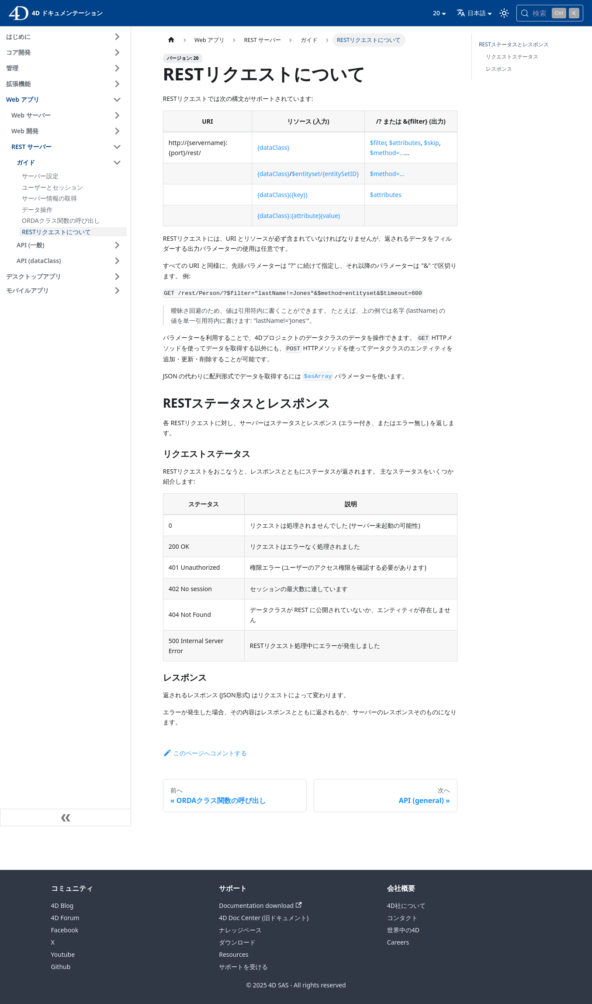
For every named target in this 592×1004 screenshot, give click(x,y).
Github (61, 966)
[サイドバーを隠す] (65, 817)
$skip (431, 142)
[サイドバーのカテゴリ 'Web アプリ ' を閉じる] (117, 100)
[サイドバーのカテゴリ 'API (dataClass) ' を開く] (117, 261)
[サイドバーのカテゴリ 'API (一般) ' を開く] (117, 245)
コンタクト (402, 918)
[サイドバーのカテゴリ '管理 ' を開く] (117, 68)
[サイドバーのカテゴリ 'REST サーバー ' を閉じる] (117, 147)
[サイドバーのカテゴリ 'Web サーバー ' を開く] (117, 115)
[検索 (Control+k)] (549, 13)
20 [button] (436, 13)
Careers (398, 942)
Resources (233, 954)
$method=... (387, 153)
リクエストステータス (512, 56)
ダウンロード (237, 942)
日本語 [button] (471, 13)
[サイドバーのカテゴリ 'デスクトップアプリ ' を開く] (117, 277)
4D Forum (65, 918)
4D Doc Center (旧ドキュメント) (263, 918)
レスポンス (499, 69)
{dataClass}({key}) (282, 194)
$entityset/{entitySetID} (325, 174)
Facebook (65, 930)
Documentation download (260, 905)
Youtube (63, 954)
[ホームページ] (171, 40)
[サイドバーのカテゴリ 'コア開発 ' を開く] (117, 52)
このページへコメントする (205, 753)
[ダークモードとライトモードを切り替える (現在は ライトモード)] (504, 13)
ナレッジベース (240, 930)
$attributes (405, 142)
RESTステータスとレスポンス (514, 44)
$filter (378, 142)
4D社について (406, 905)
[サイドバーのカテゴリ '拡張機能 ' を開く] (117, 84)
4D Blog (62, 905)
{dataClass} (273, 147)
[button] (65, 290)
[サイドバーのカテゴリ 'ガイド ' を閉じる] (117, 163)
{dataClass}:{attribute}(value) (298, 215)
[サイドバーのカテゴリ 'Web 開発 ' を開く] (117, 131)
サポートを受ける (243, 966)
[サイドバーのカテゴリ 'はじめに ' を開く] (117, 37)
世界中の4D (403, 930)
